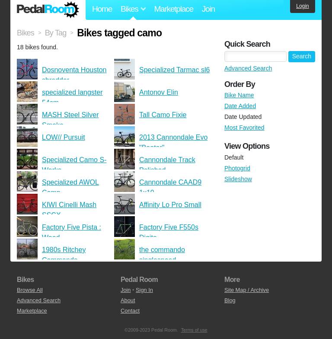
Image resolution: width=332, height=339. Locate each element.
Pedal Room (48, 10)
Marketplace (173, 8)
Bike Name (239, 95)
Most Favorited (244, 127)
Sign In (144, 290)
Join (208, 8)
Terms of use (194, 330)
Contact (130, 310)
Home (102, 8)
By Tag (56, 33)
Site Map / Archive (246, 290)
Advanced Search (248, 68)
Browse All (30, 290)
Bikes (25, 33)
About (128, 300)
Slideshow (238, 179)
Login (302, 6)
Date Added (240, 105)
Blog (230, 300)
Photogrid (237, 168)
